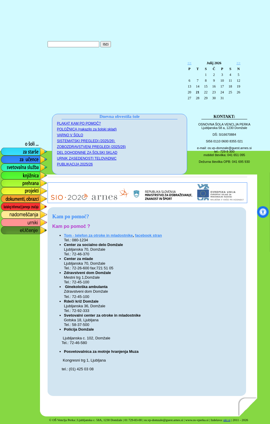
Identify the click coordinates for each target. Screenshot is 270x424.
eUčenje (8, 228)
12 (238, 80)
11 (230, 80)
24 (222, 92)
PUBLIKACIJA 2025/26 (75, 164)
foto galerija (12, 134)
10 (222, 80)
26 (238, 92)
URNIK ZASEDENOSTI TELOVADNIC (86, 158)
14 (197, 86)
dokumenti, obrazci (19, 197)
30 (214, 98)
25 (230, 92)
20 (189, 92)
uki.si (226, 420)
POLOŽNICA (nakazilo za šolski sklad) (87, 129)
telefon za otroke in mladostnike (104, 235)
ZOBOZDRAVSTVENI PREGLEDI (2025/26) (91, 147)
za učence (10, 158)
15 (206, 86)
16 (214, 86)
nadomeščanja (15, 213)
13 (189, 86)
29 (206, 98)
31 (222, 98)
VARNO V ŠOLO (70, 135)
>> (238, 63)
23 (214, 92)
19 (238, 86)
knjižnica (9, 173)
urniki (5, 221)
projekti (7, 189)
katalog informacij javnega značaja (18, 207)
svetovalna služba (18, 165)
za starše (9, 150)
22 (206, 92)
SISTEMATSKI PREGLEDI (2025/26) (86, 141)
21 (197, 92)
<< (189, 63)
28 (197, 98)
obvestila (9, 126)
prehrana (9, 181)
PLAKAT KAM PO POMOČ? (79, 123)
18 (230, 86)
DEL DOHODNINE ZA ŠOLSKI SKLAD (87, 153)
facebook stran (148, 235)
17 (222, 86)
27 (189, 98)
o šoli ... (8, 142)
